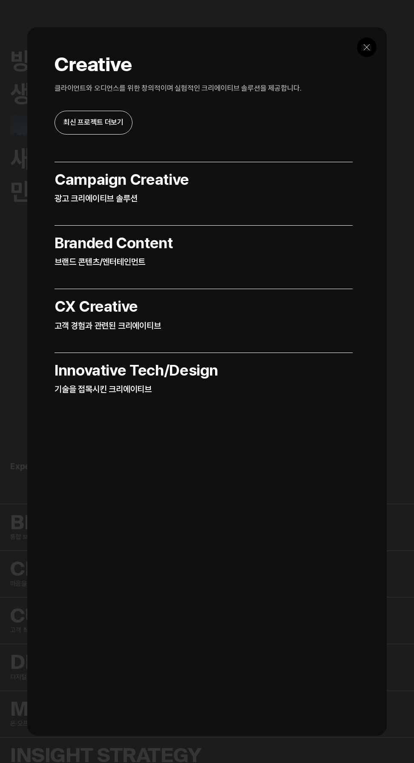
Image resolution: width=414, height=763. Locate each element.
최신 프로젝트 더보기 (93, 122)
